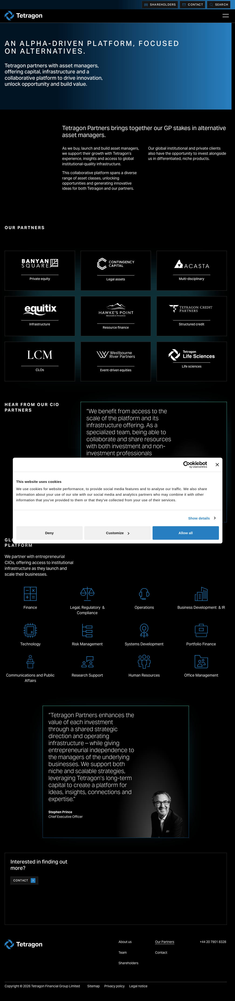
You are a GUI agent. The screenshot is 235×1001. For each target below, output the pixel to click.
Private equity (40, 279)
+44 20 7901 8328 (213, 942)
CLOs (40, 370)
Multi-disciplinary (191, 279)
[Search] (218, 4)
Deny (49, 533)
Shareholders (160, 5)
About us (125, 942)
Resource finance (116, 327)
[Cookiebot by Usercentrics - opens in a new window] (186, 464)
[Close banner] (217, 464)
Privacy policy (114, 986)
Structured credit (191, 324)
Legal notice (138, 986)
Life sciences (191, 366)
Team (123, 952)
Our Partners (164, 942)
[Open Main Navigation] (225, 15)
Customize (117, 533)
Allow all (186, 533)
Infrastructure (39, 324)
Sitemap (93, 986)
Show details (199, 518)
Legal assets (115, 279)
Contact (192, 5)
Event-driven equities (115, 370)
